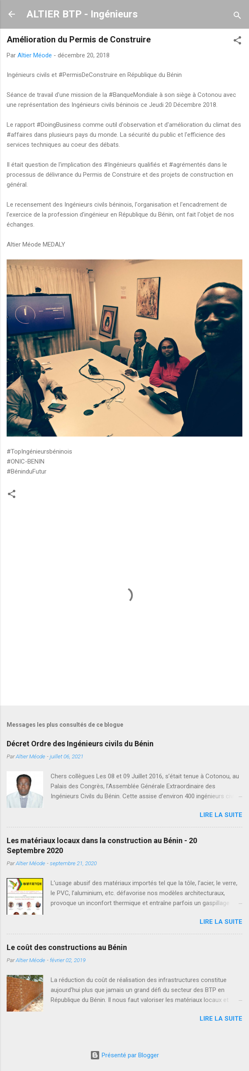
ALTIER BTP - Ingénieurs (82, 14)
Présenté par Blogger (124, 1055)
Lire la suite (221, 815)
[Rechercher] (237, 17)
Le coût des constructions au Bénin (67, 947)
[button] (237, 41)
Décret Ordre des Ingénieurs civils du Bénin (80, 743)
